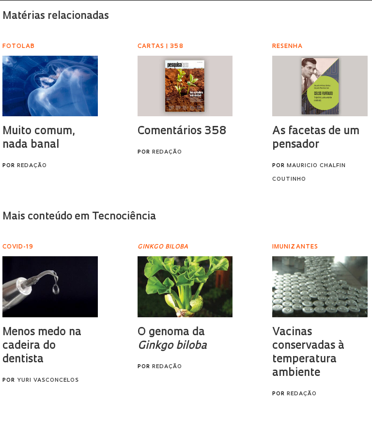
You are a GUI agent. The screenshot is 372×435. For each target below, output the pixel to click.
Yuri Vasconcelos (48, 380)
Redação (32, 166)
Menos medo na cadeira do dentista (41, 346)
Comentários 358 (182, 131)
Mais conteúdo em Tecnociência (79, 217)
